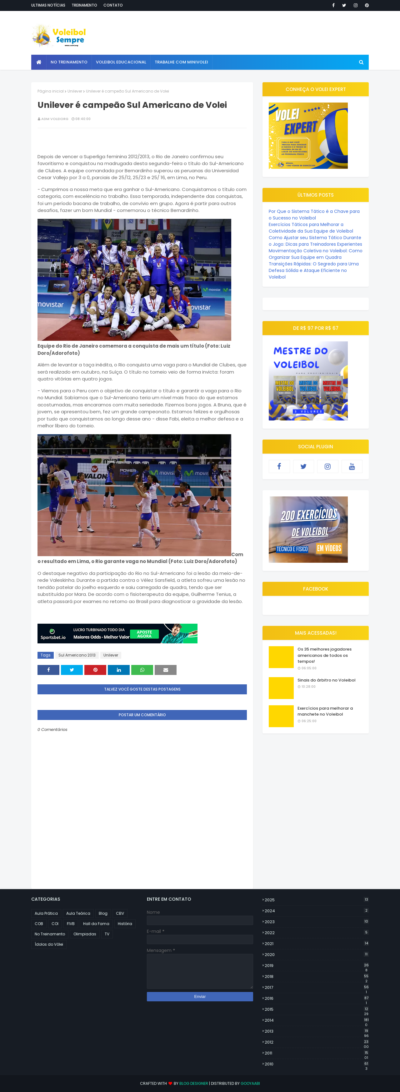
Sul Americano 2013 (77, 655)
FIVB (71, 923)
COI (55, 923)
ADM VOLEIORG (54, 118)
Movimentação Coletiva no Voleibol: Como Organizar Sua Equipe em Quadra (315, 254)
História (125, 923)
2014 (317, 1020)
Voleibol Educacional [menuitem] (121, 62)
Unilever (75, 91)
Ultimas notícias (48, 5)
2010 (317, 1064)
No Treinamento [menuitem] (69, 62)
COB (39, 923)
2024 (317, 911)
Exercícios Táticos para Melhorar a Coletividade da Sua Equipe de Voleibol (311, 227)
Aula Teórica (78, 913)
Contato (113, 5)
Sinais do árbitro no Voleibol (327, 680)
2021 (317, 944)
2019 (317, 966)
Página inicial (51, 91)
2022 (317, 933)
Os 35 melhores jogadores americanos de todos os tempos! (325, 655)
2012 (317, 1042)
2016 (317, 998)
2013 (317, 1031)
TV (107, 934)
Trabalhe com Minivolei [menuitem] (181, 62)
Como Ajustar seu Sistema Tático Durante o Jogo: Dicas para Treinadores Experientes (315, 240)
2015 (317, 1009)
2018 (317, 977)
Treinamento (84, 5)
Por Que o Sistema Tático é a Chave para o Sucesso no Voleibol (314, 214)
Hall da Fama (96, 923)
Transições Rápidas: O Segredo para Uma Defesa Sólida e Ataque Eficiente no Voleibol (314, 270)
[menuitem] (39, 62)
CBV (120, 913)
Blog (103, 913)
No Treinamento (50, 934)
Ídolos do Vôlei (49, 944)
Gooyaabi (250, 1083)
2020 (317, 955)
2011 (317, 1053)
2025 (317, 900)
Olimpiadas (84, 934)
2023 (317, 922)
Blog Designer (193, 1083)
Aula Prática (46, 913)
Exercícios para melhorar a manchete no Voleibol (325, 711)
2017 (317, 987)
